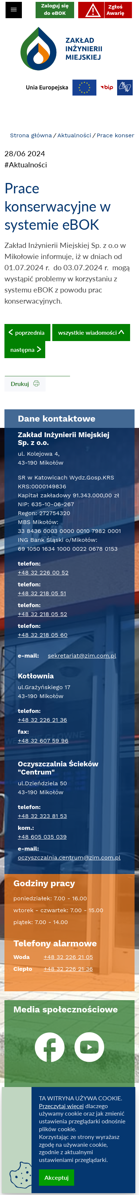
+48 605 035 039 (42, 836)
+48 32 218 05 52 (42, 614)
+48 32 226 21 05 (68, 956)
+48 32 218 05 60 (42, 634)
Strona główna (31, 135)
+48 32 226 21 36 (42, 719)
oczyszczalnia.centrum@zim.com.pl (69, 857)
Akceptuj (56, 1177)
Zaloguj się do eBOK (55, 9)
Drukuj (25, 383)
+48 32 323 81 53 (42, 815)
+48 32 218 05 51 (42, 593)
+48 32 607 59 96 (43, 740)
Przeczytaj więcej (61, 1105)
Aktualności (74, 135)
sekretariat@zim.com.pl (82, 655)
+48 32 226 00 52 (43, 572)
